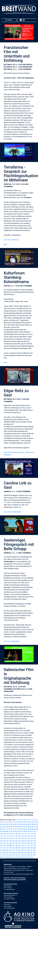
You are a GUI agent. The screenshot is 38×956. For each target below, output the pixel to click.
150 (34, 841)
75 (14, 829)
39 (14, 824)
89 (5, 831)
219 (25, 855)
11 (30, 820)
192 (16, 850)
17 (5, 822)
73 (9, 829)
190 (10, 850)
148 (28, 841)
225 (7, 857)
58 (16, 827)
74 (11, 829)
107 (13, 834)
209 (31, 853)
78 (20, 829)
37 (9, 824)
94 (16, 831)
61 (22, 827)
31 (35, 822)
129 (7, 838)
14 (36, 820)
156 (16, 843)
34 (3, 824)
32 (37, 822)
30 (33, 822)
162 (34, 843)
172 (28, 845)
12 (32, 820)
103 (1, 834)
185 (31, 848)
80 (24, 829)
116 (4, 836)
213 (7, 855)
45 (26, 824)
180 (16, 848)
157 (19, 843)
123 (25, 836)
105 (7, 834)
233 (31, 857)
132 (16, 838)
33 (1, 824)
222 (34, 855)
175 (1, 848)
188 (4, 850)
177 (7, 848)
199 (1, 853)
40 (16, 824)
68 (37, 827)
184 (28, 848)
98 (24, 831)
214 (10, 855)
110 (22, 834)
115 (1, 836)
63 (26, 827)
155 (13, 843)
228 (16, 857)
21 (14, 822)
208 (28, 853)
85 (35, 829)
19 (9, 822)
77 (18, 829)
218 (22, 855)
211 (1, 855)
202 (10, 853)
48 (33, 824)
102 (35, 831)
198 (34, 850)
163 (1, 845)
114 (34, 834)
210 (34, 853)
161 (31, 843)
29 (31, 822)
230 (22, 857)
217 (19, 855)
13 (34, 820)
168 (16, 845)
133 (19, 838)
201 (7, 853)
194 (22, 850)
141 (7, 841)
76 (16, 829)
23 (18, 822)
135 (25, 838)
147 (25, 841)
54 (7, 827)
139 (1, 841)
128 (4, 838)
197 (31, 850)
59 (18, 827)
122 (22, 836)
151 (1, 843)
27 (26, 822)
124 (28, 836)
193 (19, 850)
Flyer (5, 244)
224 (4, 857)
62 (24, 827)
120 (16, 836)
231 (25, 857)
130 (10, 838)
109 (19, 834)
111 (25, 834)
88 (3, 831)
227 (13, 857)
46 (28, 824)
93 (14, 831)
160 (28, 843)
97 (22, 831)
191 (13, 850)
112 (28, 834)
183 (25, 848)
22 (16, 822)
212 (4, 855)
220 (28, 855)
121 (19, 836)
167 (13, 845)
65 (31, 827)
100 (29, 831)
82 (28, 829)
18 (7, 822)
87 (1, 831)
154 (10, 843)
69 (1, 829)
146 (22, 841)
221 (31, 855)
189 (7, 850)
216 (16, 855)
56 (11, 827)
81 (26, 829)
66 (33, 827)
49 (35, 824)
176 (4, 848)
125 (31, 836)
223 (1, 857)
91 (9, 831)
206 (22, 853)
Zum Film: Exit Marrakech (12, 512)
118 (10, 836)
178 (10, 848)
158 (22, 843)
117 (7, 836)
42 (20, 824)
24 (20, 822)
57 (14, 827)
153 (7, 843)
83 (31, 829)
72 (7, 829)
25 (22, 822)
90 (7, 831)
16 (3, 822)
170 (22, 845)
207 (25, 853)
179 (13, 848)
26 (24, 822)
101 (32, 831)
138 (34, 838)
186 (34, 848)
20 (11, 822)
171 (25, 845)
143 (13, 841)
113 (31, 834)
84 (33, 829)
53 (5, 827)
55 (9, 827)
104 (4, 834)
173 (31, 845)
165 (7, 845)
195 (25, 850)
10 (28, 820)
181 (19, 848)
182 (22, 848)
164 (4, 845)
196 (28, 850)
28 (28, 822)
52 (3, 827)
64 (28, 827)
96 (20, 831)
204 (16, 853)
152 (4, 843)
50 (37, 824)
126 (34, 836)
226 (10, 857)
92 (11, 831)
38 (11, 824)
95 (18, 831)
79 (22, 829)
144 (16, 841)
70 (3, 829)
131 (13, 838)
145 (19, 841)
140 (4, 841)
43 (22, 824)
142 (10, 841)
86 (37, 829)
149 (31, 841)
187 (1, 850)
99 (26, 831)
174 (34, 845)
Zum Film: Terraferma (11, 240)
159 (25, 843)
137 (31, 838)
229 (19, 857)
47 (31, 824)
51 (1, 827)
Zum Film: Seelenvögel (11, 641)
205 (19, 853)
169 (19, 845)
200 (4, 853)
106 (10, 834)
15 (1, 822)
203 (13, 853)
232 (28, 857)
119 (13, 836)
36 (7, 824)
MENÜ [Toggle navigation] (12, 20)
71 (5, 829)
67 (35, 827)
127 (1, 838)
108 (16, 834)
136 (28, 838)
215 (13, 855)
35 (5, 824)
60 (20, 827)
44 (24, 824)
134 (22, 838)
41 (18, 824)
